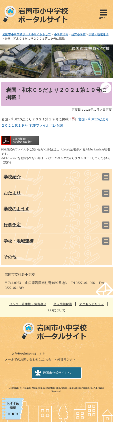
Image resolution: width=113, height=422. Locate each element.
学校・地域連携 (98, 34)
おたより (12, 192)
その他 (10, 257)
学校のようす (16, 208)
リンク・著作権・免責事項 (27, 304)
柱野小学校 (78, 34)
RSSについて (56, 310)
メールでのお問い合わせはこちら (28, 359)
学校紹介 (12, 177)
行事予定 (12, 224)
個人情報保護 (63, 304)
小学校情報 (61, 34)
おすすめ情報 (13, 406)
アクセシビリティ (91, 304)
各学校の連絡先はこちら (29, 353)
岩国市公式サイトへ (57, 373)
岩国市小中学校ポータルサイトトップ (26, 34)
